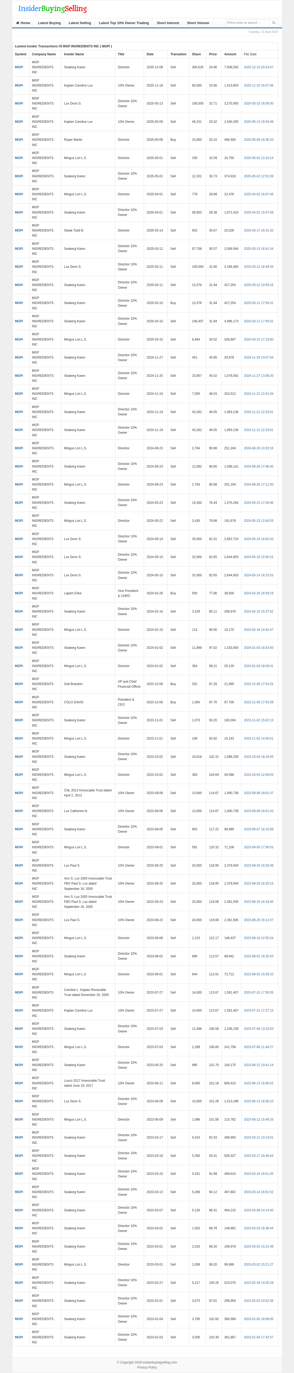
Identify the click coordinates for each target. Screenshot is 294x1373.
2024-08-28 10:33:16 (258, 448)
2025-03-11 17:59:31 (258, 303)
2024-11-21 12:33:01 (258, 412)
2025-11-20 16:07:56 (258, 85)
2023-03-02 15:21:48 (258, 1246)
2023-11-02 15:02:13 (258, 720)
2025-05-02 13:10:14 (258, 158)
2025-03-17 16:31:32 (258, 230)
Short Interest (168, 23)
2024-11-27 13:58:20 (258, 376)
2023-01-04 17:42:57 (258, 1337)
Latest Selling (80, 23)
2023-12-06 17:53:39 (258, 702)
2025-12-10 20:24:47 (258, 67)
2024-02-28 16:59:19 (258, 593)
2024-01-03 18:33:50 (258, 648)
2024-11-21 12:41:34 (258, 394)
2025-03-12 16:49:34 (258, 267)
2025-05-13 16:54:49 (258, 122)
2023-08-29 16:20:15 (258, 883)
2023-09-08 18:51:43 (258, 811)
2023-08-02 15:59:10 (258, 974)
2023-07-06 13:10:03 (258, 1029)
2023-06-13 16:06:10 (258, 1101)
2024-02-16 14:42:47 (258, 630)
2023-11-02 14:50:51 (258, 738)
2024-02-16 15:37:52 (258, 611)
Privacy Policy (147, 1367)
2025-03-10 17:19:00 (258, 339)
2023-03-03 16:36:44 (258, 1228)
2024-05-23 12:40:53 (258, 521)
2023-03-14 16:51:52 (258, 1192)
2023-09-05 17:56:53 (258, 847)
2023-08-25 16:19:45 (258, 902)
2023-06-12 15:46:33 (258, 1119)
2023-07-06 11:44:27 (258, 1047)
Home (23, 23)
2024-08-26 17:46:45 (258, 466)
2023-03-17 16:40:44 (258, 1156)
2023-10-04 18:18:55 (258, 757)
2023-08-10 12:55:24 (258, 938)
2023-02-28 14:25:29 (258, 1283)
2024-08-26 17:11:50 (258, 484)
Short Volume (198, 23)
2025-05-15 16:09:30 (258, 103)
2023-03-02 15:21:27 (258, 1264)
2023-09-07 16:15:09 (258, 829)
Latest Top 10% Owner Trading (124, 23)
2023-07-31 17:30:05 (258, 992)
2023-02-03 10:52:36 (258, 1301)
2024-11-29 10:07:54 (258, 357)
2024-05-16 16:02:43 (258, 539)
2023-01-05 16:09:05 (258, 1319)
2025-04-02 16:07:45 (258, 194)
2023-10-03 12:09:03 (258, 775)
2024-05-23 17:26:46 (258, 503)
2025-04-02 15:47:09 (258, 212)
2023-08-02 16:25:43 (258, 956)
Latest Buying (49, 23)
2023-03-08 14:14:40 (258, 1210)
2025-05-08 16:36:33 (258, 140)
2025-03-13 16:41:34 (258, 249)
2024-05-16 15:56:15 (258, 557)
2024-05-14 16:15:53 (258, 575)
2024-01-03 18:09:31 (258, 666)
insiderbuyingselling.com (160, 1362)
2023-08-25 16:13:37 (258, 920)
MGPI (19, 67)
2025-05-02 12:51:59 (258, 176)
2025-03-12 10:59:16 (258, 285)
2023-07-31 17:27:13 (258, 1010)
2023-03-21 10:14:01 (258, 1137)
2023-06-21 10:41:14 (258, 1065)
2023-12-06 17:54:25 (258, 684)
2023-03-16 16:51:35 (258, 1174)
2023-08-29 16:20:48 (258, 865)
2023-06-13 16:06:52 (258, 1083)
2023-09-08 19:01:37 (258, 793)
